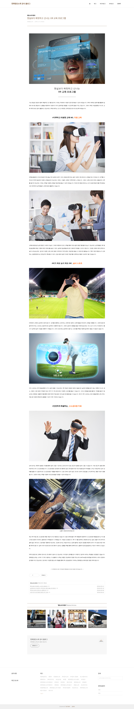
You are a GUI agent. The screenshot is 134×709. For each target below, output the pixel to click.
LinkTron (75, 688)
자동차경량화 (67, 688)
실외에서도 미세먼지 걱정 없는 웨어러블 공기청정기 (43, 588)
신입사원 (59, 679)
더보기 (41, 693)
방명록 (119, 3)
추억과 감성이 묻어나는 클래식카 (38, 590)
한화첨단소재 (84, 688)
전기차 (51, 690)
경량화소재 (57, 676)
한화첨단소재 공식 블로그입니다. (38, 642)
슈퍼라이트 (84, 685)
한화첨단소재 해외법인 (47, 682)
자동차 (57, 682)
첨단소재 (77, 685)
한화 (50, 676)
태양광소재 (77, 682)
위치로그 (111, 3)
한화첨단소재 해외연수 (47, 685)
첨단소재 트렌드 (33, 583)
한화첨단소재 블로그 (66, 685)
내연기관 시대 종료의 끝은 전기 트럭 (39, 592)
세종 (65, 679)
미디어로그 (102, 3)
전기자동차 (44, 690)
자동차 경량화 (74, 676)
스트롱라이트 (84, 676)
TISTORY (67, 706)
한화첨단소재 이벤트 (56, 688)
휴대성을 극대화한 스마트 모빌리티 (39, 586)
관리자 (73, 706)
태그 (95, 3)
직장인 (83, 679)
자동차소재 (65, 676)
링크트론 (70, 682)
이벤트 (63, 682)
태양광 (57, 685)
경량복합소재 (44, 688)
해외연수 (43, 679)
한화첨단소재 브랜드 (74, 679)
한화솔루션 (44, 676)
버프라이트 (51, 679)
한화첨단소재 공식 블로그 (20, 4)
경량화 (84, 682)
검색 (120, 678)
